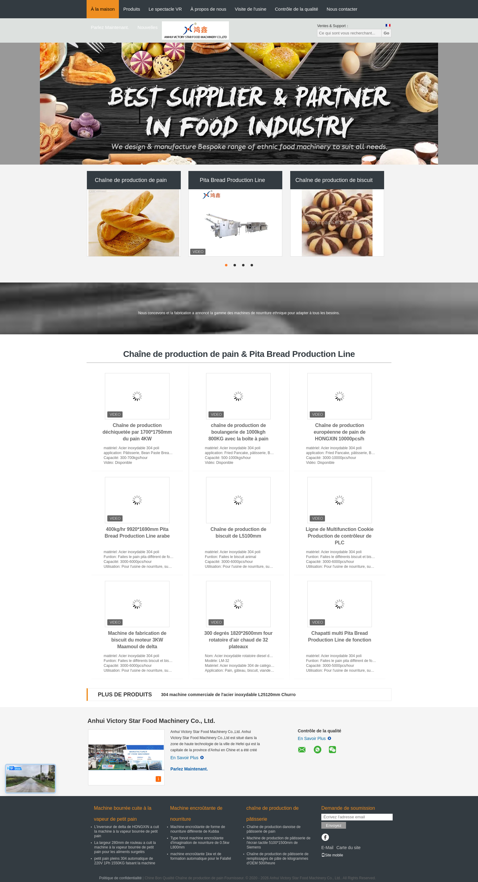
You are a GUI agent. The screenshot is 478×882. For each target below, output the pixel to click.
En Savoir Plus (187, 757)
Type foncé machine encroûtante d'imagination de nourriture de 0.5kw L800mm (199, 842)
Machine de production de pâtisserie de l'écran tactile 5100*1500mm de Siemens (278, 842)
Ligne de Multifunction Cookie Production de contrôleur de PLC (340, 536)
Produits (131, 9)
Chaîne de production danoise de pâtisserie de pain (274, 829)
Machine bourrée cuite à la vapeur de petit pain (123, 814)
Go (386, 33)
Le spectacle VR (165, 9)
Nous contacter (341, 9)
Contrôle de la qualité (296, 9)
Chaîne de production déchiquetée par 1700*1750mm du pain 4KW (137, 432)
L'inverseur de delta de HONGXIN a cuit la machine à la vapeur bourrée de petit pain (126, 831)
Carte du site (348, 847)
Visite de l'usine (250, 9)
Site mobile (332, 855)
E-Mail (327, 847)
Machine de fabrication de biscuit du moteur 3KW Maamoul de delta (137, 640)
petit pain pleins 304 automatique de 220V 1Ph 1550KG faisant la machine (124, 860)
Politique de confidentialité (120, 878)
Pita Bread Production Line (232, 180)
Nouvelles (147, 27)
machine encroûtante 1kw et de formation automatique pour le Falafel (200, 856)
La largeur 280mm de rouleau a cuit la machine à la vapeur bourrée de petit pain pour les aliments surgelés (125, 847)
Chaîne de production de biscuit (334, 180)
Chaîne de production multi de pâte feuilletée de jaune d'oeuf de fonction (235, 694)
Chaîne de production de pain (131, 180)
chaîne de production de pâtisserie (272, 814)
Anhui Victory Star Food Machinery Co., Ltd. (151, 720)
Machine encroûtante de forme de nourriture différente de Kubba (197, 829)
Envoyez (333, 825)
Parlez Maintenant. (110, 27)
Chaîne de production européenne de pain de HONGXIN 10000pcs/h (340, 432)
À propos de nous (209, 9)
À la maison (103, 9)
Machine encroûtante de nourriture (196, 814)
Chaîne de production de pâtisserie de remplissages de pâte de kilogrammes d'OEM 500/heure (278, 858)
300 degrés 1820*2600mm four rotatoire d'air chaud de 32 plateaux (238, 640)
